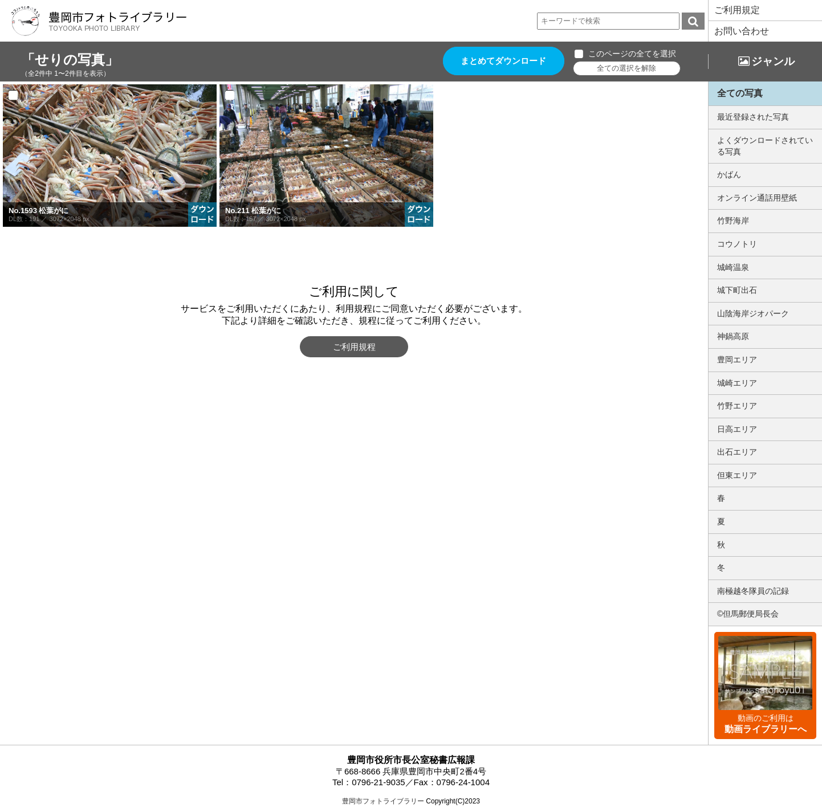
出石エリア (737, 451)
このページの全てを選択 (633, 53)
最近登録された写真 (753, 116)
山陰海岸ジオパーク (753, 313)
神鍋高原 (733, 336)
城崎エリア (737, 382)
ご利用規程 (354, 347)
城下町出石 (737, 290)
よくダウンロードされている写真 (765, 146)
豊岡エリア (737, 359)
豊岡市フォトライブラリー (383, 801)
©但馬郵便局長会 (748, 613)
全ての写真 (740, 93)
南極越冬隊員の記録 (753, 590)
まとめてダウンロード (504, 61)
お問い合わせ (741, 31)
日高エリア (737, 429)
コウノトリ (737, 243)
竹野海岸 (733, 220)
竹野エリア (737, 405)
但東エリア (737, 475)
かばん (729, 174)
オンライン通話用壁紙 (757, 197)
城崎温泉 (733, 267)
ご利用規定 (737, 10)
